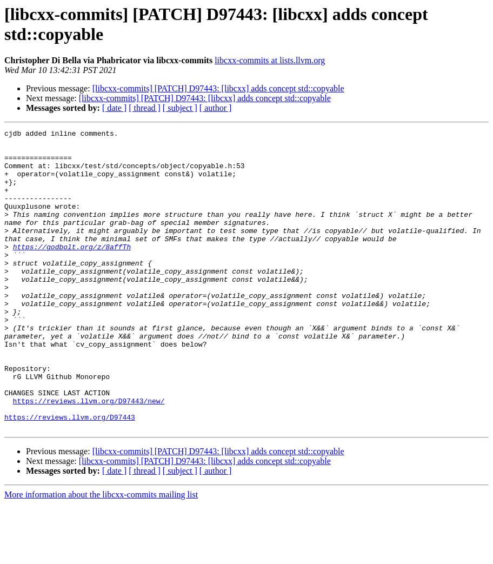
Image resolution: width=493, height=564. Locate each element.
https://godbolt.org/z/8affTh (72, 271)
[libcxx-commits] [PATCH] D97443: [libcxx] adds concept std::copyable (218, 88)
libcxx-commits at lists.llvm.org (270, 60)
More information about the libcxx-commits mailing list (101, 554)
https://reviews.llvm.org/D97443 (69, 475)
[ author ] (215, 107)
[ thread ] (145, 107)
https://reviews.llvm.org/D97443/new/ (89, 456)
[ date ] (114, 107)
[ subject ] (180, 107)
